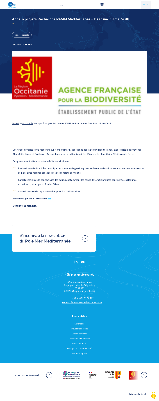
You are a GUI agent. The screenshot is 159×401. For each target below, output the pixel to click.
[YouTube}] (82, 262)
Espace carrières (79, 333)
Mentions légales (79, 353)
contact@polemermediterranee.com (82, 302)
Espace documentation (79, 338)
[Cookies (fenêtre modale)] (153, 395)
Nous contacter (79, 343)
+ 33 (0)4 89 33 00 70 (82, 298)
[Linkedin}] (76, 262)
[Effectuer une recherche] (61, 4)
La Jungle (142, 394)
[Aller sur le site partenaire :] (71, 375)
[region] (79, 123)
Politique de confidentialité (79, 348)
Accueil (15, 123)
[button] (102, 5)
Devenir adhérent (79, 328)
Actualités (27, 123)
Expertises (79, 323)
